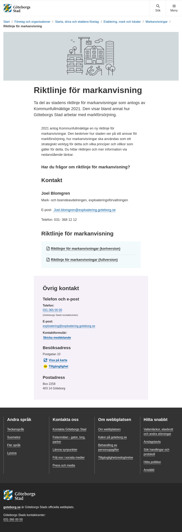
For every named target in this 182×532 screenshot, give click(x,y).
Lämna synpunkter (65, 449)
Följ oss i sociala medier (69, 457)
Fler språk (13, 445)
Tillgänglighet (55, 366)
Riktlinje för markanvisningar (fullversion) (84, 260)
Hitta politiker (152, 462)
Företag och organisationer (32, 21)
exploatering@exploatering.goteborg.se (69, 326)
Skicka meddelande (57, 337)
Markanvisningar (157, 21)
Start (6, 21)
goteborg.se (12, 507)
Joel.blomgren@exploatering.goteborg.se (84, 210)
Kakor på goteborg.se (112, 437)
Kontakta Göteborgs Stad (69, 429)
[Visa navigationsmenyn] (174, 8)
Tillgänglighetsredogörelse (115, 457)
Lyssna (12, 453)
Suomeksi (13, 437)
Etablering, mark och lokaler (122, 21)
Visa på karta (55, 360)
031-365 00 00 (52, 310)
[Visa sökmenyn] (158, 8)
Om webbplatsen (109, 429)
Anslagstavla (152, 441)
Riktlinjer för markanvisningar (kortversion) (85, 248)
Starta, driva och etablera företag (77, 21)
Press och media (64, 465)
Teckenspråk (15, 429)
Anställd (149, 469)
